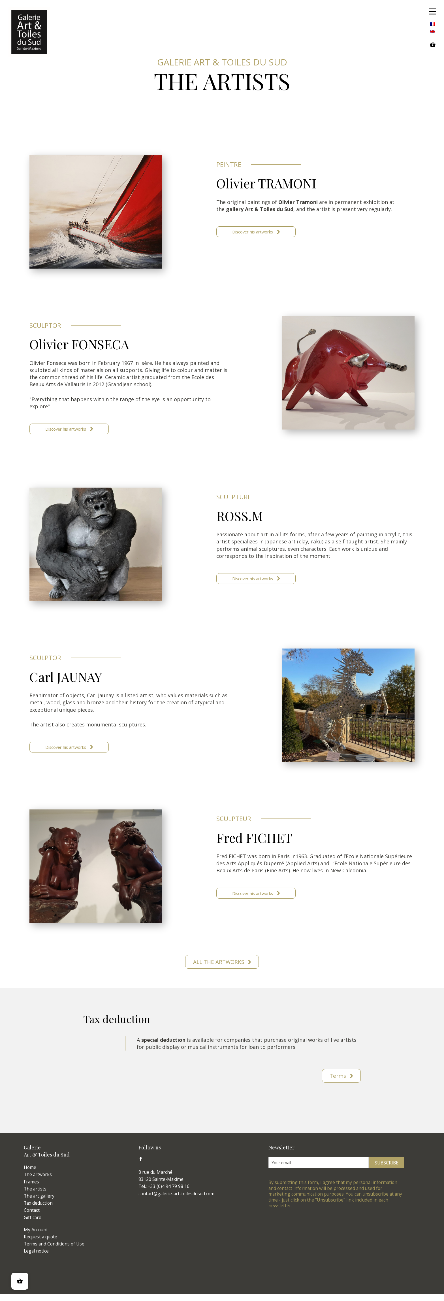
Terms (336, 1083)
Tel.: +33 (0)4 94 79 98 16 (163, 1194)
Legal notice (36, 1258)
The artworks (38, 1182)
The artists (35, 1196)
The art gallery (39, 1203)
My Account (36, 1237)
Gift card (32, 1225)
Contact (32, 1217)
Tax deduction (38, 1210)
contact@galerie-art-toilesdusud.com (176, 1201)
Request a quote (40, 1244)
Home (30, 1175)
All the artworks (219, 967)
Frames (31, 1189)
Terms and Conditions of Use (54, 1251)
